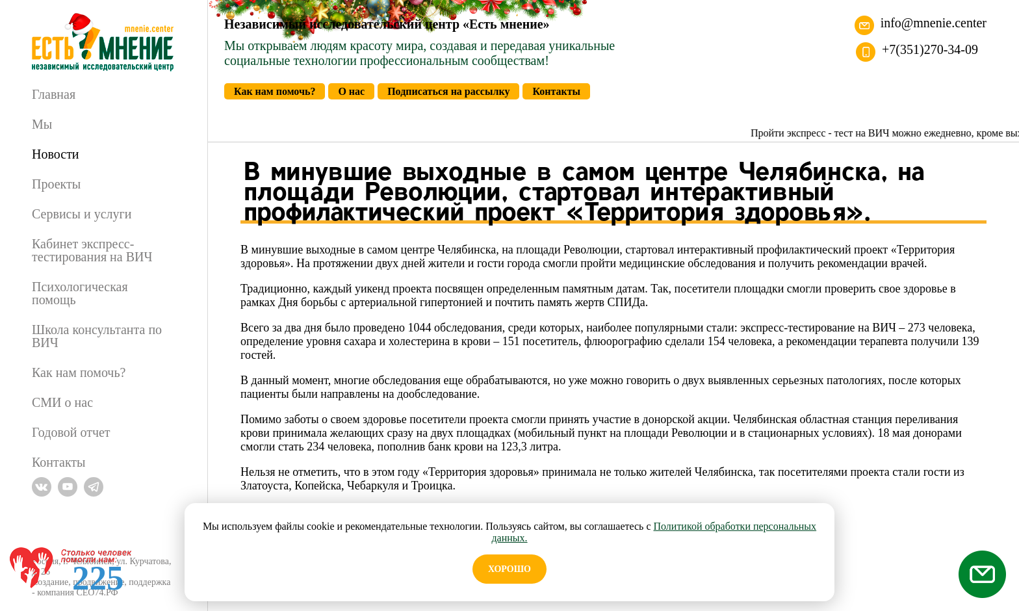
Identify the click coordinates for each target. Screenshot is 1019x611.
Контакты (59, 462)
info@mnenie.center (934, 23)
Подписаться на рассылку (448, 91)
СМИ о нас (62, 402)
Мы (42, 124)
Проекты (56, 184)
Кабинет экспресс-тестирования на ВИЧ (92, 250)
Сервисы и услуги (81, 214)
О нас (351, 91)
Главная (53, 94)
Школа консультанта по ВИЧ (97, 336)
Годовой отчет (71, 432)
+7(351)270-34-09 (930, 49)
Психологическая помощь (80, 293)
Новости (55, 154)
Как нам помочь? (78, 372)
